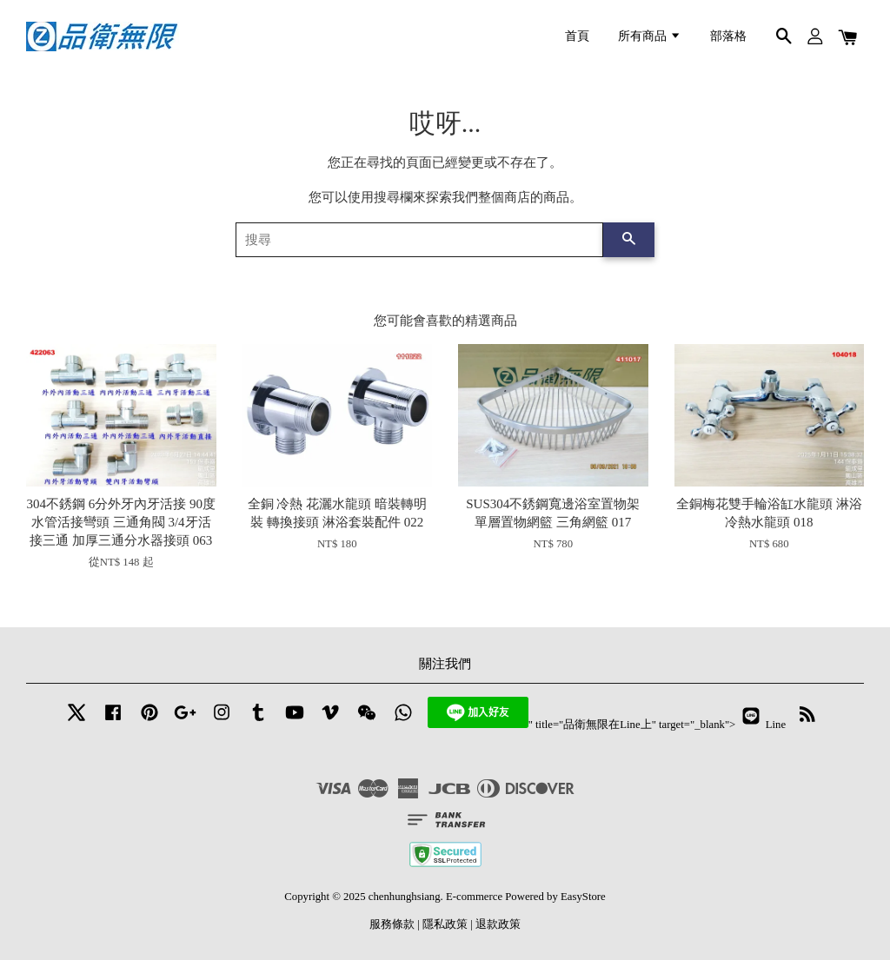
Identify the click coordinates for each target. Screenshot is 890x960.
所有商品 (649, 36)
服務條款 (392, 924)
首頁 (577, 36)
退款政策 (498, 924)
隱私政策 (445, 924)
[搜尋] (419, 239)
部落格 (728, 36)
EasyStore (583, 896)
